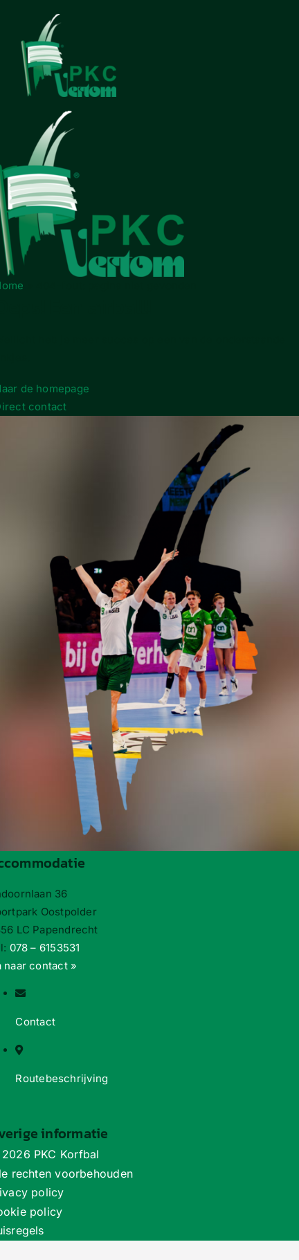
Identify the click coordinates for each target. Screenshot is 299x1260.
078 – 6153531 (45, 947)
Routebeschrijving (61, 1078)
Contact (35, 1021)
